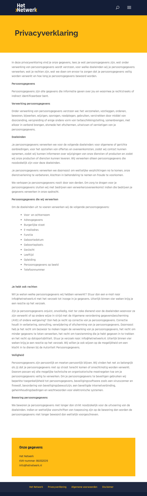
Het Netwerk (36, 487)
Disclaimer (108, 487)
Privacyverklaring (57, 487)
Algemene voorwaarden (84, 487)
